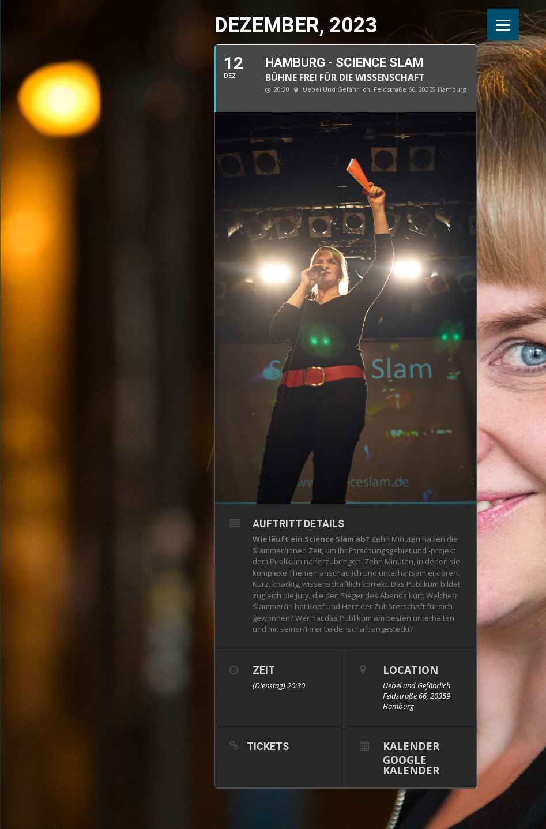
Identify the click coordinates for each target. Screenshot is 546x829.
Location (410, 670)
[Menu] (503, 24)
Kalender (411, 745)
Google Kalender (411, 764)
